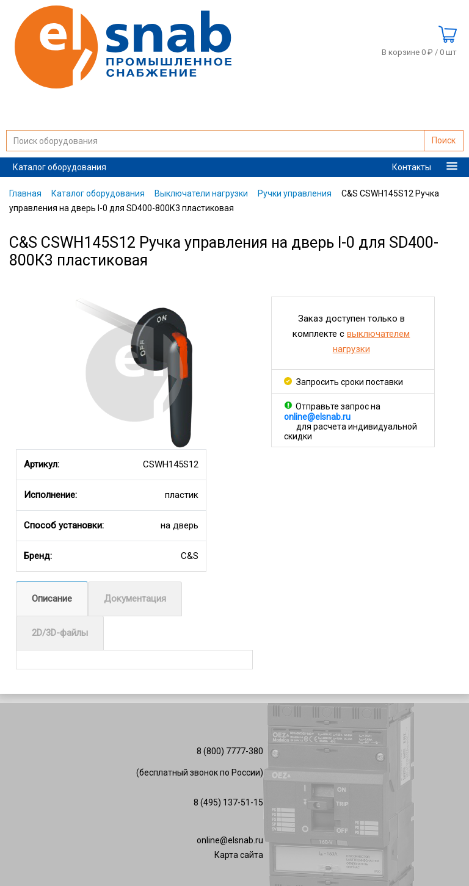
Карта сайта (238, 855)
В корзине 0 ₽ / (419, 52)
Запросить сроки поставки (343, 382)
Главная (25, 193)
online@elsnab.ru (230, 840)
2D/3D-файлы (60, 632)
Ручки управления (295, 193)
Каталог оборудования (59, 167)
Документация (135, 598)
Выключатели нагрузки (201, 193)
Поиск (444, 140)
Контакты (411, 167)
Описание (52, 598)
